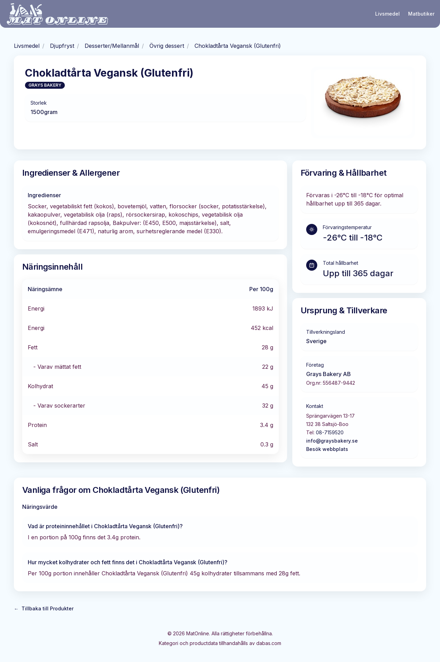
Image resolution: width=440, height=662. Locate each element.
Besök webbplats (327, 449)
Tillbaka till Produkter (44, 608)
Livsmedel (387, 14)
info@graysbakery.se (332, 441)
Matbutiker (421, 14)
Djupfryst (62, 45)
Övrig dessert (166, 45)
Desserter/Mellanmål (112, 45)
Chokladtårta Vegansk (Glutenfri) (238, 45)
